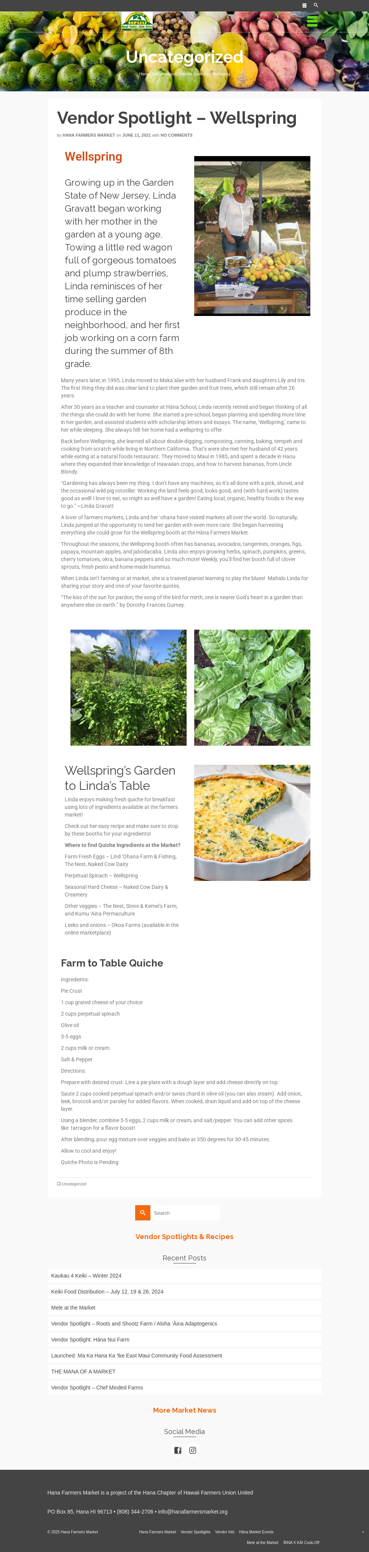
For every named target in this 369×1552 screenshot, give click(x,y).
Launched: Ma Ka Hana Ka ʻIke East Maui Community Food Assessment (136, 1356)
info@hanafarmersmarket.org (192, 1512)
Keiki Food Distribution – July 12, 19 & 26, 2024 (107, 1292)
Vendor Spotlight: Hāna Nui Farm (90, 1340)
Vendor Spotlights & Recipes (184, 1237)
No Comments (177, 135)
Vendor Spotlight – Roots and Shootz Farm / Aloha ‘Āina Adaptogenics (134, 1324)
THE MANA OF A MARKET (84, 1372)
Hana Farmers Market (88, 135)
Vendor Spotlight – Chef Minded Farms (97, 1388)
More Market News (184, 1410)
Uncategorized (74, 1184)
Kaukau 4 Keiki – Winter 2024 (86, 1276)
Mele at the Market (73, 1308)
